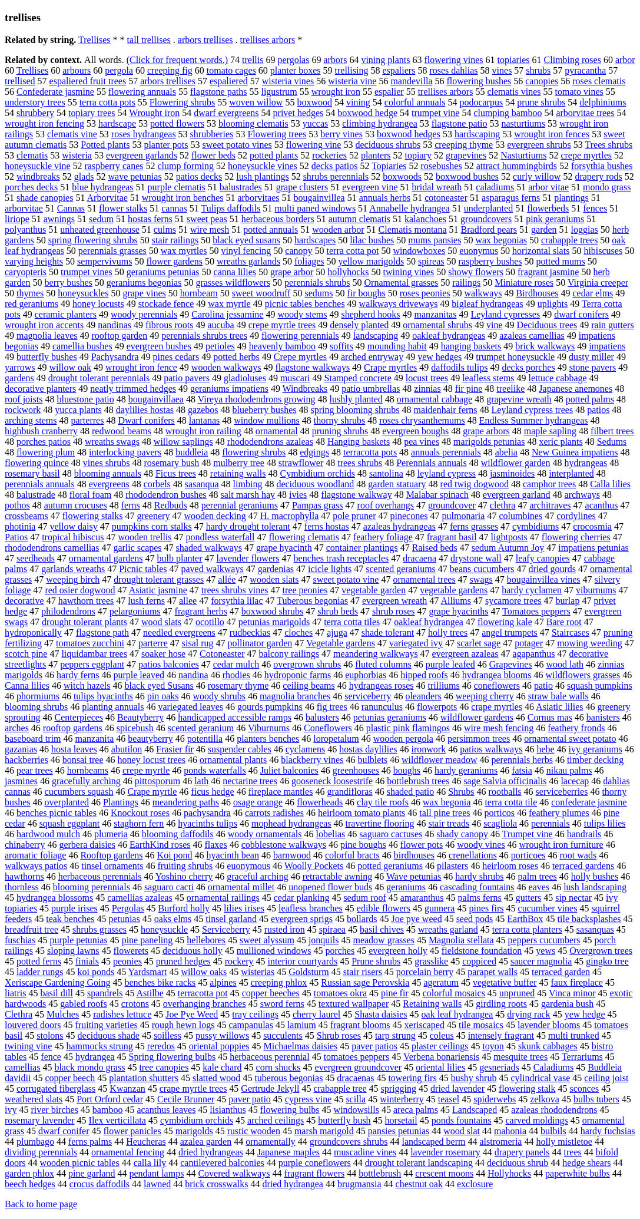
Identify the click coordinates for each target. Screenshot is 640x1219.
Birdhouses (537, 293)
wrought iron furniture (561, 845)
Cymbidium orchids (317, 473)
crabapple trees (569, 240)
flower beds (213, 155)
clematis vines (513, 92)
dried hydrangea (292, 1184)
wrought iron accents (44, 325)
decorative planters (40, 389)
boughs (406, 770)
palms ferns (480, 898)
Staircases (570, 632)
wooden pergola (403, 739)
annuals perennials (446, 452)
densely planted (359, 325)
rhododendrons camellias (52, 548)
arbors (335, 60)
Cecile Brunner (185, 1099)
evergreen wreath (394, 601)
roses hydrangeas (143, 134)
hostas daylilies (368, 749)
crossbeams (26, 516)
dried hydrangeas (210, 1152)
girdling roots (501, 1004)
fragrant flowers (314, 1173)
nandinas (114, 325)
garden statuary (397, 484)
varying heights (34, 261)
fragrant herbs (201, 611)
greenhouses (356, 770)
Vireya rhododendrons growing (257, 399)
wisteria (77, 155)
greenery (153, 516)
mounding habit (397, 346)
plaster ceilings (440, 1046)
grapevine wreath (519, 399)
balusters (322, 717)
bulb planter (180, 558)
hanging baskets (471, 346)
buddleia (191, 452)
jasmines (21, 781)
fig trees (332, 707)
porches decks (31, 187)
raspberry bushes (490, 261)
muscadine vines (365, 1152)
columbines (520, 516)
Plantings (120, 802)
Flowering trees (276, 134)
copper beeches (271, 993)
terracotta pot (203, 993)
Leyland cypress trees (532, 410)
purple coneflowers (314, 1163)
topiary (418, 155)
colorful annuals (415, 102)
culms (165, 229)
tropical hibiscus (73, 537)
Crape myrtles (390, 367)
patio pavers (187, 378)
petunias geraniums (389, 717)
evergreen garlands (141, 155)
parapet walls (492, 972)
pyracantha (585, 70)
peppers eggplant (92, 664)
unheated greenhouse (100, 229)
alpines (223, 982)
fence (51, 1057)
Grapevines (510, 664)
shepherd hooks (370, 314)
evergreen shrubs (539, 145)
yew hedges (439, 357)
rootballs (505, 792)
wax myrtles (184, 251)
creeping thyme (464, 145)
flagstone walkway (356, 495)
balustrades (241, 187)
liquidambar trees (94, 654)
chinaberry (25, 845)
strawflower (300, 463)
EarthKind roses (160, 845)
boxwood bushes (467, 176)
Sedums (612, 442)
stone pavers (592, 367)
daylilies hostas (145, 410)
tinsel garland (231, 919)
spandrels (104, 993)
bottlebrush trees (418, 781)
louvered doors (33, 1025)
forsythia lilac (237, 601)
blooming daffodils (178, 834)
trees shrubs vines (234, 590)
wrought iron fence (141, 367)
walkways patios (36, 866)
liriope (17, 219)
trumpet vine (435, 113)
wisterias (257, 972)
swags (481, 579)
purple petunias (78, 940)
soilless (167, 1035)
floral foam (90, 495)
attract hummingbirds (516, 166)
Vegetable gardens (340, 643)
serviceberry (367, 696)
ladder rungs (40, 972)
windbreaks (38, 176)
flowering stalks (92, 516)
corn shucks (278, 1067)
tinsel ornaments (112, 866)
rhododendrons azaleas (270, 442)
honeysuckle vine (38, 166)
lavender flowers (247, 558)
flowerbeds (548, 208)
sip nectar (573, 898)
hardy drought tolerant (248, 526)
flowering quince (37, 463)
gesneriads (499, 1067)
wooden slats (274, 579)
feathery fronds (576, 728)
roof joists (23, 399)
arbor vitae (548, 187)
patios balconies (168, 664)
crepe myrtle (146, 770)
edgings (314, 452)
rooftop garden (120, 336)
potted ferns (38, 961)
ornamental (277, 431)
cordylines (576, 516)
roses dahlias (453, 70)
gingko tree (607, 961)
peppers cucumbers (544, 940)
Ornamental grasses (401, 283)
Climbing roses (572, 60)
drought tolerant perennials (99, 378)
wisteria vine (352, 81)
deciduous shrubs (387, 145)
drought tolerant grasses (159, 579)
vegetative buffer (505, 982)
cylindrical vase (540, 1078)
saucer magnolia (541, 961)
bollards (362, 919)
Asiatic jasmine (158, 590)
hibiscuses (602, 251)
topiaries (513, 60)
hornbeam (199, 293)
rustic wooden (253, 1131)
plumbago (35, 1142)
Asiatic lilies (559, 707)
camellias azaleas (140, 898)
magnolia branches (295, 696)
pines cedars (176, 357)
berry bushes (68, 283)
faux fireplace (576, 982)
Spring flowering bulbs (172, 1057)
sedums (318, 293)
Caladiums (553, 1067)
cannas (174, 208)
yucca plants (78, 410)
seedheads (35, 558)
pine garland (91, 1173)
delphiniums (602, 102)
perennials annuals (40, 484)
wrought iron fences (551, 134)
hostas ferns (150, 219)
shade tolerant (388, 632)
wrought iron (335, 92)
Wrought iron (154, 113)
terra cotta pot (353, 251)
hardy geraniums (466, 770)
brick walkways (545, 346)
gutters (529, 898)
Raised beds (434, 548)
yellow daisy (73, 526)
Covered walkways (234, 1173)
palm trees (537, 876)
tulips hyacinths (103, 696)
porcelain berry (424, 972)
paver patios (374, 1046)
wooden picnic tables (80, 1163)
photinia (20, 526)
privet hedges (298, 113)
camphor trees (549, 484)
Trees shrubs (608, 145)
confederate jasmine (588, 802)
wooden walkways (226, 367)
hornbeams (87, 770)
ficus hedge (212, 792)
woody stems (302, 314)
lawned (157, 1184)
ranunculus (382, 707)
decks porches (528, 367)
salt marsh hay (248, 495)
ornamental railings (223, 898)
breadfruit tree (31, 929)
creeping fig (170, 70)
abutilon (126, 749)
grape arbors (486, 431)
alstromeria (500, 1142)
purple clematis (176, 187)
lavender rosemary (445, 1152)
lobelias (331, 834)
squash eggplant (69, 823)
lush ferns (146, 601)
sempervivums (104, 261)
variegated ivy (416, 643)
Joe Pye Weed (191, 1014)
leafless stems (488, 378)
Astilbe (150, 993)
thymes (30, 293)
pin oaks (163, 696)
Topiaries (389, 166)
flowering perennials (300, 336)
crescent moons (444, 1173)
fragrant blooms (360, 1025)
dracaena (419, 558)
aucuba (220, 325)
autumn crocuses (75, 505)
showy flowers (475, 272)
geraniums (406, 887)
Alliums (455, 601)
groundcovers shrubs (349, 1142)
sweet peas (207, 219)
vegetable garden (373, 590)
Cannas (71, 208)
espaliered (229, 81)
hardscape (117, 123)
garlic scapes (137, 548)
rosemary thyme (238, 685)
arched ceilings (275, 1120)
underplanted (488, 208)
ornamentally (270, 1142)
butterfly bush (344, 1120)
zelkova (544, 1099)
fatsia (522, 770)
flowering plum (45, 452)
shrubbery (35, 113)
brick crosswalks (216, 1184)
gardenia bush (567, 1004)
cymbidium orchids (196, 1120)
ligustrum (279, 92)
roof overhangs (385, 505)
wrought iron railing (203, 431)
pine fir (395, 993)
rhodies (236, 675)
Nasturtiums (523, 155)
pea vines (421, 442)
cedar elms (592, 293)
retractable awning (338, 876)
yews (545, 951)
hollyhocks (348, 272)
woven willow (256, 102)
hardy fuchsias (608, 1131)
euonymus (478, 251)
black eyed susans (246, 240)
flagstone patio (460, 123)
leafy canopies (543, 558)
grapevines (466, 155)
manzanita (94, 739)
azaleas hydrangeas (399, 526)
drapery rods (598, 176)
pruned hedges (183, 961)
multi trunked (573, 1035)
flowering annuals (142, 92)
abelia (506, 452)
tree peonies (305, 590)
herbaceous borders (277, 219)
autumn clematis (359, 219)
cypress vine (308, 1099)
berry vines (341, 134)
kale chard (222, 1067)
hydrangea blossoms (54, 898)
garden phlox (29, 1173)
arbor (625, 60)
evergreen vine (369, 187)
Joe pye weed (416, 919)
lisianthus (228, 1110)
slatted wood (216, 1078)
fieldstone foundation (482, 951)
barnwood (292, 855)
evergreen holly (398, 951)
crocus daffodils (99, 1184)
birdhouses (414, 855)
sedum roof (364, 898)
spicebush (135, 728)
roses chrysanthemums (422, 420)
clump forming (185, 166)
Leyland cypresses (505, 314)
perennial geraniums (239, 505)
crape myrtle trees (193, 1088)
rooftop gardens (72, 728)
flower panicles (132, 1131)
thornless (22, 887)
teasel (448, 1099)
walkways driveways (398, 304)
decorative (24, 601)
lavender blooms (549, 1025)
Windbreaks (305, 389)
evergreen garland (517, 495)
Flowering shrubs (182, 102)
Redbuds (170, 505)
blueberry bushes (265, 410)
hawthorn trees (86, 601)
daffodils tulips (459, 367)
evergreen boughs (415, 431)
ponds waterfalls (215, 770)
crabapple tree (339, 1088)
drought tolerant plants (84, 622)
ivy (10, 1110)
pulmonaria (463, 516)
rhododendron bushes (165, 495)
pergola (119, 70)
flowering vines (454, 60)
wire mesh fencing (498, 728)
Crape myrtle (152, 792)
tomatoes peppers (357, 1057)
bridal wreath (437, 187)
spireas (431, 261)
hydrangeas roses (381, 685)
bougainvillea (319, 198)
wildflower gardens (476, 717)
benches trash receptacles (341, 558)
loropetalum (336, 739)
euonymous (248, 866)
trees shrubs (359, 463)
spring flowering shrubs (93, 240)
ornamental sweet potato (570, 739)
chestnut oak (419, 1184)
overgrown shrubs (307, 664)
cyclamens (306, 749)
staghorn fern (139, 823)
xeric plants (560, 442)
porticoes (528, 855)
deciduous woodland (315, 484)
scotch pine (26, 654)
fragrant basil (452, 537)
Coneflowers (328, 728)
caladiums (495, 187)
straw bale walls (558, 696)
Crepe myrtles (300, 357)
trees (573, 1152)
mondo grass (607, 187)
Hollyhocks (509, 1173)
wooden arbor (338, 229)
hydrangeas (585, 463)
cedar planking (302, 898)
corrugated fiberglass (55, 1088)
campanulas (250, 1025)
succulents (283, 1035)
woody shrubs (219, 696)
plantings (571, 198)
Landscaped (474, 1110)
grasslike (431, 961)
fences (595, 208)
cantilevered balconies (222, 1163)
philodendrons (68, 611)
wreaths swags (112, 442)
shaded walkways (209, 548)
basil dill (56, 993)
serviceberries (562, 792)
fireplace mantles (280, 792)
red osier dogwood (80, 590)
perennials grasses (112, 251)
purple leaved (138, 675)
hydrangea (95, 1057)
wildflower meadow (439, 760)
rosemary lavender (40, 1120)
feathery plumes (559, 813)
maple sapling (550, 431)
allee (188, 601)
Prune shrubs (375, 961)
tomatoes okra (340, 993)
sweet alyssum (267, 940)
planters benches (268, 739)
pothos (17, 505)
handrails (584, 834)
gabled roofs (83, 1004)
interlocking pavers (125, 452)
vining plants (385, 60)
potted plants (274, 155)
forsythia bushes (601, 166)
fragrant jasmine (548, 272)
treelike (510, 389)
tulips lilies (605, 823)
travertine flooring (380, 823)
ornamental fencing (127, 1152)
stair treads (448, 823)
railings (466, 283)
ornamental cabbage (434, 399)
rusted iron (284, 929)
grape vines (143, 293)
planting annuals (113, 707)
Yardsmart (147, 972)
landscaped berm (434, 1142)
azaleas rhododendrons (554, 1110)
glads (84, 176)
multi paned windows (315, 208)
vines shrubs (106, 463)
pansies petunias (398, 1131)
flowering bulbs (290, 1110)
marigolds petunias (489, 442)
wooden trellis (144, 537)
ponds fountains (462, 1120)
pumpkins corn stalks (152, 526)
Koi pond (175, 855)
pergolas (293, 60)
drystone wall (476, 558)
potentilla (205, 739)
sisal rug (198, 643)
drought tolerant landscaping (419, 1163)
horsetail (401, 1120)
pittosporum (157, 781)
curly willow (537, 176)
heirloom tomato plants (361, 813)
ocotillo (209, 622)
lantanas (204, 420)
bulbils (553, 1131)
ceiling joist (606, 1078)
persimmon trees (478, 739)
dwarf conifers (581, 314)
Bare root (564, 622)
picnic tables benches (305, 304)
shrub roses (393, 611)
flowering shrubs (254, 452)
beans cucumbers (482, 569)
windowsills (356, 1110)
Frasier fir (175, 749)
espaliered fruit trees (88, 81)
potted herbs (236, 357)
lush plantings (262, 176)
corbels (157, 484)
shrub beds (337, 611)
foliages (309, 261)
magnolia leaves (47, 336)
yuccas (316, 123)
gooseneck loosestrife (332, 781)
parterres (87, 420)
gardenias (276, 569)
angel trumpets (510, 632)
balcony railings (288, 654)
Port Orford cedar (110, 1099)
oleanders (423, 696)
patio (543, 685)
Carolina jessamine (227, 314)
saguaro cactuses (390, 834)
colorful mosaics (454, 993)
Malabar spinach (437, 495)
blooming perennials (91, 887)
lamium (301, 1025)
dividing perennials (41, 1152)
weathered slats (33, 1099)
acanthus (601, 505)
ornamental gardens (106, 558)
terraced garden (561, 972)
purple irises (74, 908)
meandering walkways (375, 654)
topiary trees (91, 113)
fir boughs (366, 293)
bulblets (372, 760)
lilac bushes (372, 240)
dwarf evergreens (226, 113)
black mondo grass (89, 1067)
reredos (161, 1046)
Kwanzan (127, 1088)
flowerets (130, 951)
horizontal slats (540, 251)
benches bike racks (160, 982)
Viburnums (269, 728)
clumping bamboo (507, 113)
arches (17, 728)
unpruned (517, 993)
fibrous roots (169, 325)
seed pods (474, 919)
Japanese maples (288, 1152)
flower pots (421, 845)
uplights (553, 304)
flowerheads (320, 802)
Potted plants (105, 145)
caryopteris (26, 272)
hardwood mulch (48, 834)
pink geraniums (555, 219)
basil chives (382, 929)
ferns (130, 505)
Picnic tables (143, 569)
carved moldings (536, 1120)
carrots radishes (274, 813)
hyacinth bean (233, 855)
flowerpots (437, 707)
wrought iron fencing (44, 123)
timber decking (595, 760)
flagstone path (102, 632)
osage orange (258, 802)
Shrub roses (339, 1035)
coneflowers (497, 685)
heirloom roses (510, 866)
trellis (252, 60)
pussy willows (222, 1035)
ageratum (441, 982)
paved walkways (212, 569)
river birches (54, 1110)
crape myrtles (496, 707)
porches (339, 951)
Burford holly (184, 908)
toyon (492, 1046)
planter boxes (295, 70)
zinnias (427, 389)
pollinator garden (260, 643)
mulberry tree (238, 463)
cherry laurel (316, 1014)
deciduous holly (193, 951)
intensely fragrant (501, 1035)
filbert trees (612, 431)
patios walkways (491, 749)
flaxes (215, 845)
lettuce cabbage (558, 378)
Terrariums (582, 1057)
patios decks (199, 176)
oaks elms (173, 919)
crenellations (473, 855)
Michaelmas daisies (301, 1046)
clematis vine (72, 134)
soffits (341, 346)
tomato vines (579, 92)
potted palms (590, 399)
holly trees (447, 632)
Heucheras (146, 1142)
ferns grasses (474, 526)
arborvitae (24, 208)
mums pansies (434, 240)
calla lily (150, 1163)
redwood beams (121, 431)
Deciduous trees (547, 325)
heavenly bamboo (282, 346)
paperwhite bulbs (577, 1173)
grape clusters (302, 187)
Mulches (63, 1014)
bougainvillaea (156, 399)
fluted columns (383, 664)
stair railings (175, 240)
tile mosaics (481, 1025)
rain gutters (612, 325)
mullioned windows (274, 951)
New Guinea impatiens (575, 452)
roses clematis (598, 81)
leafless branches (310, 908)
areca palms (415, 1110)
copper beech (70, 1078)
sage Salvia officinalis (504, 781)
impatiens (607, 346)
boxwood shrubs (272, 611)
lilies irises (244, 908)
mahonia (510, 1131)
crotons (135, 1004)
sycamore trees (513, 601)
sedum (101, 219)
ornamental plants (233, 760)
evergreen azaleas (465, 654)
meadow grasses (383, 940)
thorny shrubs (340, 420)
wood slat (461, 1131)
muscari (295, 378)
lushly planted (356, 399)
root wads (577, 855)
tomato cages (231, 70)
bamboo (107, 1110)
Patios (16, 537)
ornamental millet (241, 887)
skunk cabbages (548, 1046)
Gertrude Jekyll (270, 1088)
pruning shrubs (340, 431)
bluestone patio (85, 399)
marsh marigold (324, 1131)
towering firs (412, 1078)
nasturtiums (523, 123)
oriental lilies (440, 1067)
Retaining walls (432, 1004)
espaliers (398, 70)
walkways (483, 293)
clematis (32, 155)
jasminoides (512, 473)
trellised (20, 81)
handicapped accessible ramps (234, 717)
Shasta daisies (380, 1014)
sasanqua (202, 484)
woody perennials (144, 314)
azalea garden (205, 1142)
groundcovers (486, 219)
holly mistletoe (564, 1142)
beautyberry (150, 739)
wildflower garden (516, 463)
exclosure (475, 1184)
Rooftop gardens (111, 855)
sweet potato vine (346, 579)
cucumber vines (548, 908)
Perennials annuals (431, 463)
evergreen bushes (159, 346)
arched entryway (372, 357)
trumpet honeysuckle (515, 357)
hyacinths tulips (207, 823)
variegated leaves (190, 707)
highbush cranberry (41, 431)
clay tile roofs (383, 802)
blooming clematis (253, 123)
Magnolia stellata (461, 940)
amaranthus (422, 898)
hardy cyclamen (532, 590)
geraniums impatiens (229, 389)
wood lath (565, 664)
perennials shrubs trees (204, 336)
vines (502, 70)
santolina (386, 473)
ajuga (337, 632)
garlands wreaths (73, 569)
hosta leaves (74, 749)
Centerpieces (78, 717)
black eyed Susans (159, 685)
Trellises (94, 40)
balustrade (35, 495)
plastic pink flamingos (408, 728)
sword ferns (282, 1004)
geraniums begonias (144, 283)
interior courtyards (303, 961)
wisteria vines (288, 81)
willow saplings (183, 442)
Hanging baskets (358, 442)
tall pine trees (444, 813)
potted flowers (177, 123)
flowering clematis (303, 537)
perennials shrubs (317, 283)
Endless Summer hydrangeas (533, 420)
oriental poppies (219, 1046)
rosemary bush (171, 463)
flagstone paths (218, 92)
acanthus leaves (166, 1110)
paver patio (249, 1099)
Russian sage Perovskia (365, 982)
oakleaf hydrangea (428, 622)
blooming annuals (107, 473)
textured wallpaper (354, 1004)
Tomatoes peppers (536, 611)
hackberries (26, 760)
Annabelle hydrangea (409, 208)
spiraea (332, 929)
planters (376, 155)
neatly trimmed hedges (133, 389)
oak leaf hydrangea (457, 1014)
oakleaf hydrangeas (448, 336)
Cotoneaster (222, 654)
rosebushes (441, 166)
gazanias (21, 749)
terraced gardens (583, 866)
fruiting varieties (106, 1025)
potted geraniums (390, 866)
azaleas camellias (532, 336)
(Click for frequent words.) (177, 60)
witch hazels (87, 685)
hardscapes (315, 240)
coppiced (479, 961)
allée (227, 579)
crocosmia (592, 526)
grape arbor (291, 272)
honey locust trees (151, 760)
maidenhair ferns (445, 410)
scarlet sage (478, 643)
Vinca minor (572, 993)
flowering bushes (478, 81)
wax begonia (446, 802)
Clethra (18, 1014)
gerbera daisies (87, 845)
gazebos (203, 410)
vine (494, 325)
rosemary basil (32, 473)
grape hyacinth (284, 548)
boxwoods (402, 176)
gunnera (440, 908)
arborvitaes (258, 198)
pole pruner (354, 516)
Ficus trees (175, 473)
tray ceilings (255, 1014)
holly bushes (594, 876)
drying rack (528, 1014)
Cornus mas (550, 717)
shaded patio (410, 792)
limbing (248, 484)
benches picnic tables (56, 813)
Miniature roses (524, 283)
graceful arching (257, 876)
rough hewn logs (183, 1025)
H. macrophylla (289, 516)
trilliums (444, 685)
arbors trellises (205, 40)
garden (544, 229)
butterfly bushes (46, 357)
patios (598, 410)
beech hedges (30, 1184)
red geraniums (31, 304)
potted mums (560, 261)
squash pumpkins (599, 685)
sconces (584, 1088)
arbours (76, 70)
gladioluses (245, 378)
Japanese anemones (575, 389)
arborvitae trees (585, 113)
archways (582, 495)
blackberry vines (312, 760)
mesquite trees (520, 1057)
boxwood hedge (367, 113)
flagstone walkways (312, 367)
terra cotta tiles (352, 622)
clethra (503, 505)
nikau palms (569, 770)
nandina (193, 675)
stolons (50, 1035)
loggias (584, 229)
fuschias (20, 940)
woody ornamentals (265, 834)
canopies (541, 81)
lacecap (575, 781)
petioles (220, 346)
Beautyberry (140, 717)
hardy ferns (78, 675)
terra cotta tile (511, 802)
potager (529, 643)
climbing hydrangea (379, 123)
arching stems (31, 420)
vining (358, 102)
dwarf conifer (63, 1131)
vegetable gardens (454, 590)
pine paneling (147, 940)
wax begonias (501, 240)
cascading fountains (477, 887)
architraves (550, 505)
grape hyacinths (459, 611)
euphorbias (365, 675)
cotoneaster (446, 198)
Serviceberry (226, 929)
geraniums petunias (163, 272)
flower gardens (174, 261)
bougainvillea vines (544, 579)
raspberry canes (114, 166)
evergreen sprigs (302, 919)
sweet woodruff (261, 293)
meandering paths (185, 802)
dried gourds (552, 569)
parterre (153, 643)
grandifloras (349, 792)
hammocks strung (99, 1046)
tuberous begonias (288, 1078)
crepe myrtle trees (282, 325)
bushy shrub (474, 1078)
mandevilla (411, 81)
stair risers (362, 972)
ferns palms (90, 1142)
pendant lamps (157, 1173)
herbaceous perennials (100, 876)
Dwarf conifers (146, 420)
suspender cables (239, 749)
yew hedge (585, 1014)
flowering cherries (576, 537)
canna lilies (235, 272)
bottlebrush (380, 1173)
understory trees (35, 102)
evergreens (109, 484)
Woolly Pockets (313, 866)
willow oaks (204, 972)
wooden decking (215, 516)
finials (87, 961)
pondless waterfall (220, 537)
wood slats (161, 622)
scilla (356, 1099)
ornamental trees (424, 579)
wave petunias (135, 176)
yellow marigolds (371, 261)
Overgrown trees (600, 951)
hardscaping (477, 134)
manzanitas (435, 314)
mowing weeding (589, 643)
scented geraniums (401, 569)
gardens (19, 378)
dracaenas (355, 1078)
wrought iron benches (183, 198)
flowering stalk (527, 1088)
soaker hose (163, 654)
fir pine (469, 389)
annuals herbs (385, 198)
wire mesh (209, 229)
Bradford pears (489, 229)
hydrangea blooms (497, 675)
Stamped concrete (358, 378)
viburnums (596, 590)
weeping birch (73, 579)
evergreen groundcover (358, 1067)
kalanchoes (425, 219)
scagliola (500, 823)
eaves (539, 887)
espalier (389, 92)
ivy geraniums (595, 749)
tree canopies (163, 1067)
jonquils (324, 940)
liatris (15, 993)
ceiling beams (308, 685)
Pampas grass (317, 505)
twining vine (28, 1046)
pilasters (452, 866)
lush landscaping (594, 887)
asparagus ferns (511, 198)
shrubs (538, 70)
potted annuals (270, 229)
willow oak (70, 367)
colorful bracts (352, 855)
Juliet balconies (289, 770)
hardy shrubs (479, 876)
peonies (127, 961)
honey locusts (98, 304)
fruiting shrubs (185, 866)
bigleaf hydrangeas (487, 304)
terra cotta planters (527, 929)
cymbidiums (535, 526)
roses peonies (425, 293)
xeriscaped (424, 1025)
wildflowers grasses (583, 675)
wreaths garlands (248, 261)
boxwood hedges (408, 134)
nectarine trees (250, 781)
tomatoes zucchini (90, 643)
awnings (59, 219)
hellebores (206, 940)
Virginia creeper (598, 283)
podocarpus (481, 102)
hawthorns (24, 876)
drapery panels (522, 1152)
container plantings (362, 548)
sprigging (398, 1088)
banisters (603, 717)
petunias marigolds (274, 622)
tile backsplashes (589, 919)
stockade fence (166, 304)
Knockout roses (140, 813)
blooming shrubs (36, 707)
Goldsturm (309, 972)
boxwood (314, 102)
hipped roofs (423, 675)
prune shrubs (541, 102)
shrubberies (212, 134)
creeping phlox (279, 982)
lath (201, 781)
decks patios (334, 166)
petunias (124, 919)
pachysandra (207, 813)
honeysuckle (164, 929)
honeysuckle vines (262, 166)
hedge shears (586, 1163)
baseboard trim (33, 739)
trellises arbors (268, 40)
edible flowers (383, 908)
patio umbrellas (370, 389)
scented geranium (201, 728)
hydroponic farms (297, 675)
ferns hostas (326, 526)
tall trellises (149, 40)
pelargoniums (135, 611)
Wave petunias (413, 876)
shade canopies (44, 198)
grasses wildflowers (232, 283)
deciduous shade (109, 1035)
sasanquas (595, 929)
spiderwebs (494, 1099)
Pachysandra (115, 357)
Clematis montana (413, 229)
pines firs (486, 908)
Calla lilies (610, 484)
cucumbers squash (79, 792)
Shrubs (461, 792)
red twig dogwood (474, 484)
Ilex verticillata (117, 1120)
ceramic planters (66, 314)
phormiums (37, 696)
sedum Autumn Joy (508, 548)
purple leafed (450, 664)
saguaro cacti (169, 887)
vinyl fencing (246, 251)
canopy (298, 251)
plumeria (111, 834)
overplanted (67, 802)
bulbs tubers (596, 1099)
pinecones (409, 516)
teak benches (70, 919)
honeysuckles (83, 293)
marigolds (194, 1131)
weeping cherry (485, 696)
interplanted (571, 473)
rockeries (329, 155)
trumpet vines (86, 272)
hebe (545, 749)
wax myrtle (229, 304)
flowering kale (504, 622)
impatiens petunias (593, 548)
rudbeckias (250, 632)
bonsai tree (83, 760)
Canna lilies (27, 685)
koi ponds (96, 972)
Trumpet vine (527, 834)
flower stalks (123, 208)
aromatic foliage (35, 855)
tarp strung (395, 1035)
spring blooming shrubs (354, 410)
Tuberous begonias (312, 601)
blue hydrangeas (102, 187)
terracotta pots (370, 452)
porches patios (43, 442)
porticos (499, 813)
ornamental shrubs (437, 325)
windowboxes (419, 251)
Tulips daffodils (230, 208)
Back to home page (41, 1204)
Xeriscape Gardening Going (58, 982)
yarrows (20, 367)
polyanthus (25, 229)
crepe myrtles (586, 155)
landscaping (375, 336)
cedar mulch (236, 664)
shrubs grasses (99, 929)
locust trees (427, 378)
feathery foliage (383, 537)
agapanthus (534, 654)
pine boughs (363, 845)
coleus (442, 1035)
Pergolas (128, 908)
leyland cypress (446, 473)
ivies (298, 495)
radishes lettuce (122, 1014)
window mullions (267, 420)
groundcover (452, 505)
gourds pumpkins (270, 707)
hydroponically (33, 632)
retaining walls (238, 473)
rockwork (23, 410)
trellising (352, 70)
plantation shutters (143, 1078)
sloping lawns (73, 951)
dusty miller (591, 357)
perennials (550, 823)
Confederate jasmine (55, 92)
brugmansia (359, 1184)
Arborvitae (107, 198)
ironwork (429, 749)
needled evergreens (179, 632)
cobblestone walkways (283, 845)
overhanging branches (204, 1004)
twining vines (409, 272)
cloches (298, 632)
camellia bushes (82, 346)
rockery (239, 961)
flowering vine (313, 145)
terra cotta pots (107, 102)
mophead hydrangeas (291, 823)
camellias (22, 1067)
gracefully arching (86, 781)
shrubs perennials (336, 176)
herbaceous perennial (269, 1057)
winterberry (402, 1099)
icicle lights (329, 569)
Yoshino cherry (184, 876)
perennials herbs (521, 760)
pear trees (34, 770)
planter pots (166, 145)
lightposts (509, 537)
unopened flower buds (330, 887)
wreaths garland (448, 929)
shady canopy (462, 834)
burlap (568, 601)
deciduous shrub (517, 1163)
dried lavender (457, 1088)
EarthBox (525, 919)
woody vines (481, 845)
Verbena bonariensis (441, 1057)
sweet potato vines (237, 145)
